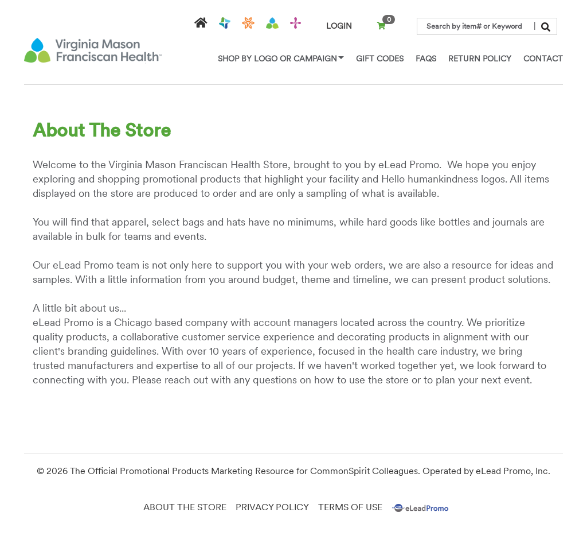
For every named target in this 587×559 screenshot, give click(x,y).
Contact (543, 58)
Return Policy (479, 58)
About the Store (184, 507)
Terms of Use (350, 507)
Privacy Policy (272, 507)
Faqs (426, 58)
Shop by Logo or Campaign (281, 58)
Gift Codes (380, 58)
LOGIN (339, 25)
